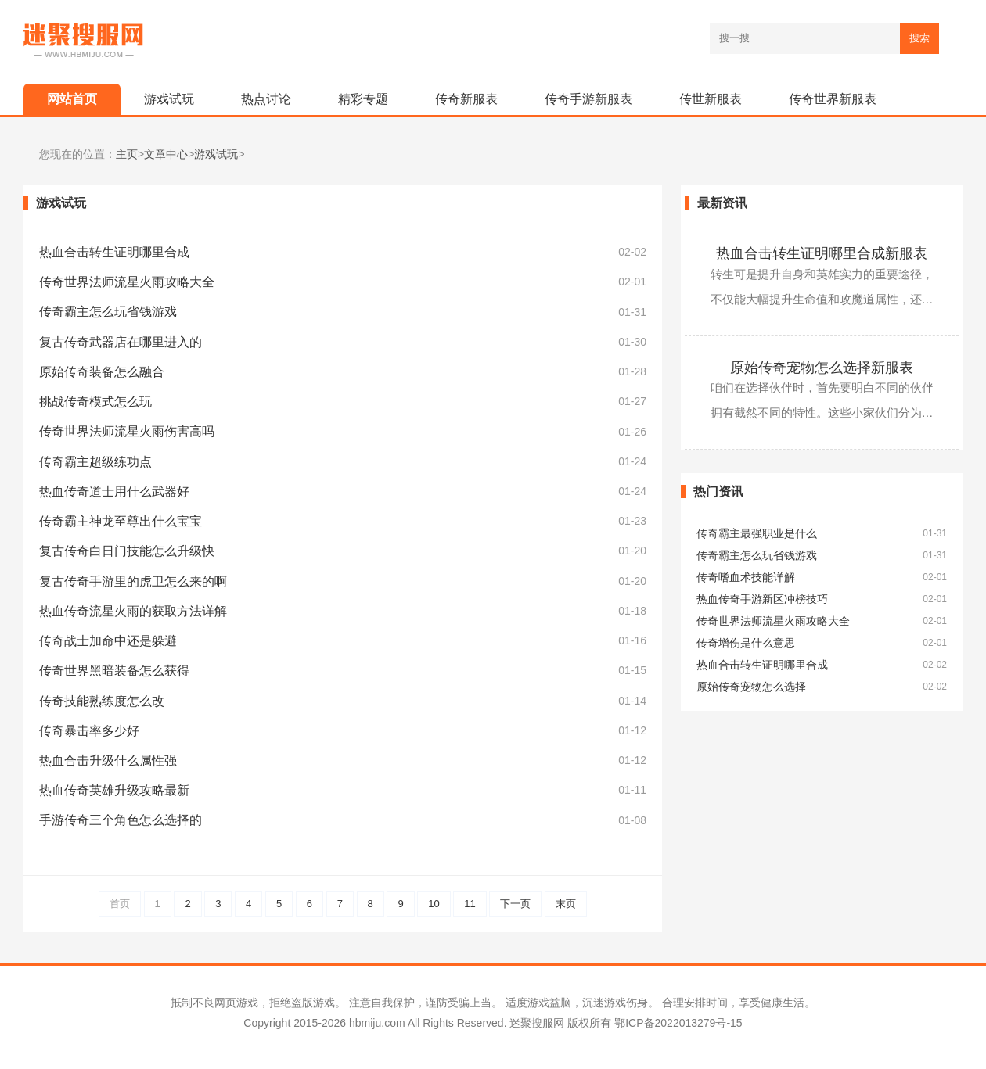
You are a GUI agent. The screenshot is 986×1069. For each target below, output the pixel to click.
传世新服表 (710, 99)
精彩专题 (363, 99)
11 (469, 903)
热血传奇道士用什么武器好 (114, 491)
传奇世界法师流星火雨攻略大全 (126, 282)
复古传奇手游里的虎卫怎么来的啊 (133, 581)
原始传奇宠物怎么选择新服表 (821, 367)
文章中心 (166, 154)
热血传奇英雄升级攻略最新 (114, 790)
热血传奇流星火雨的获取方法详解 (133, 611)
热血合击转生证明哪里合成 (114, 252)
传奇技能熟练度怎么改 (101, 701)
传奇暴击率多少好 (89, 730)
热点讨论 (266, 99)
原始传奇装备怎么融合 (101, 371)
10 (433, 903)
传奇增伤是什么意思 (745, 643)
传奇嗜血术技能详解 (745, 577)
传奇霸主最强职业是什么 (756, 534)
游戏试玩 (169, 99)
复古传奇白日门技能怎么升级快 (126, 551)
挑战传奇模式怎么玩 (95, 401)
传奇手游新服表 (588, 99)
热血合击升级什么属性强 (108, 760)
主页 (127, 154)
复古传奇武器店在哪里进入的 (120, 342)
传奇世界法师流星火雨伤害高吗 (126, 431)
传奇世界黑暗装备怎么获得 (114, 670)
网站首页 (72, 99)
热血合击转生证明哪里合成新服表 (821, 253)
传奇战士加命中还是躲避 (108, 640)
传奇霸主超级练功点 (95, 461)
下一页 (515, 903)
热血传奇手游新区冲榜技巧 (762, 599)
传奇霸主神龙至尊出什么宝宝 (120, 521)
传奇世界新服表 (832, 99)
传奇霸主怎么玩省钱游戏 (108, 311)
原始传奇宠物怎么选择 (751, 687)
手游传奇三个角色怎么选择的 (120, 820)
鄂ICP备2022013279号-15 (678, 1023)
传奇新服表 (466, 99)
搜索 (919, 38)
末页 (566, 903)
